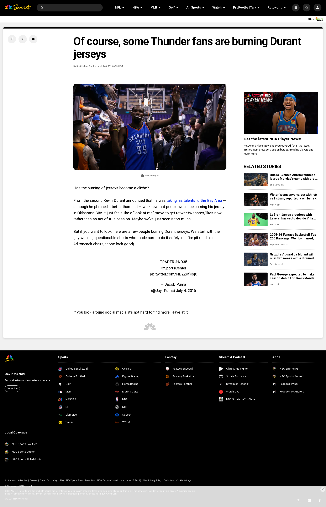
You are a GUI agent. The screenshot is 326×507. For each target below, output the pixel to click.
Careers (33, 480)
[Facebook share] (12, 39)
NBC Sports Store (74, 480)
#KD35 (181, 262)
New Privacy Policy (152, 480)
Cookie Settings (183, 480)
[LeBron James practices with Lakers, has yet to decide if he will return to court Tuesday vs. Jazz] (256, 219)
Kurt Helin (82, 66)
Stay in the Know (15, 373)
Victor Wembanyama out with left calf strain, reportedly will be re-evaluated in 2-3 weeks (293, 196)
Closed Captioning (49, 480)
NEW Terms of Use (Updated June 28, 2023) (119, 480)
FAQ (62, 480)
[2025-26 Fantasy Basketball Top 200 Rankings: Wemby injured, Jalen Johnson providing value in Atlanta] (256, 239)
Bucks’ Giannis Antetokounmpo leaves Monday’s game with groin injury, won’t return (293, 177)
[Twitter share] (23, 39)
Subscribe (12, 388)
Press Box (90, 480)
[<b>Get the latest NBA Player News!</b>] (281, 113)
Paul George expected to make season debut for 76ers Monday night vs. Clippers (293, 276)
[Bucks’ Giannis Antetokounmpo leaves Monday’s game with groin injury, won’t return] (256, 180)
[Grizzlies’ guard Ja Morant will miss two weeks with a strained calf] (256, 259)
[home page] (18, 7)
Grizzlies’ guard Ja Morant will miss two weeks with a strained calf (292, 256)
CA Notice (168, 480)
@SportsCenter (173, 268)
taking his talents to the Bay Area (194, 200)
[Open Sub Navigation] (123, 8)
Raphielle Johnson (279, 244)
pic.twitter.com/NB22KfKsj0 (173, 274)
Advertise (22, 480)
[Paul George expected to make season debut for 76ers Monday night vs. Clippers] (256, 279)
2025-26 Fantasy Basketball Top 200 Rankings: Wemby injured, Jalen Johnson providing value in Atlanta (293, 236)
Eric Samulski (277, 184)
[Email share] (33, 39)
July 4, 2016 (186, 290)
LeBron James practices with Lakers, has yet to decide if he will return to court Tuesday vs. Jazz (292, 216)
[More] (296, 7)
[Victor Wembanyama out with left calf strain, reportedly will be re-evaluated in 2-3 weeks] (256, 199)
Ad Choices (10, 480)
